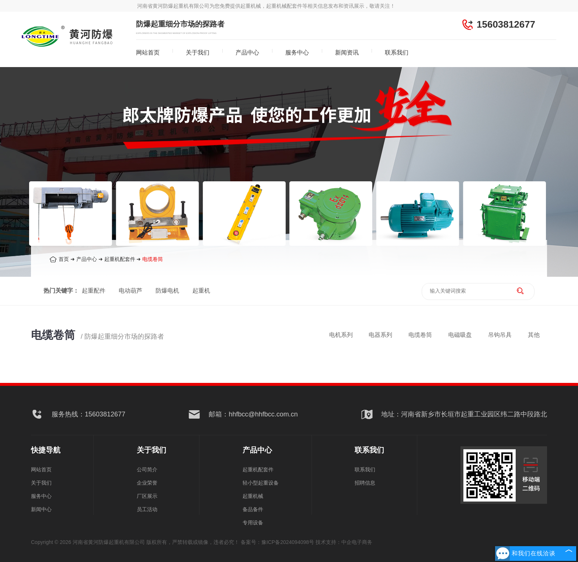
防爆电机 (167, 290)
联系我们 (396, 52)
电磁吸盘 (460, 335)
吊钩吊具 (500, 335)
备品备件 (253, 509)
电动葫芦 (130, 290)
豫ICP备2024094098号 (287, 542)
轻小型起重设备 (261, 483)
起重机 (201, 290)
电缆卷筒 (152, 259)
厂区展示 (147, 496)
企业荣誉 (147, 483)
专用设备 (253, 523)
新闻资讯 (347, 52)
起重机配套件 (119, 259)
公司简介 (147, 469)
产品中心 (247, 52)
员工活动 (147, 509)
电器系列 (380, 335)
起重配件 (93, 290)
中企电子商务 (356, 542)
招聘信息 (365, 483)
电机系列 (341, 335)
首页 (64, 259)
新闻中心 (41, 509)
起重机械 (253, 496)
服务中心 (297, 52)
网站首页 (148, 52)
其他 (534, 335)
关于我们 (197, 52)
